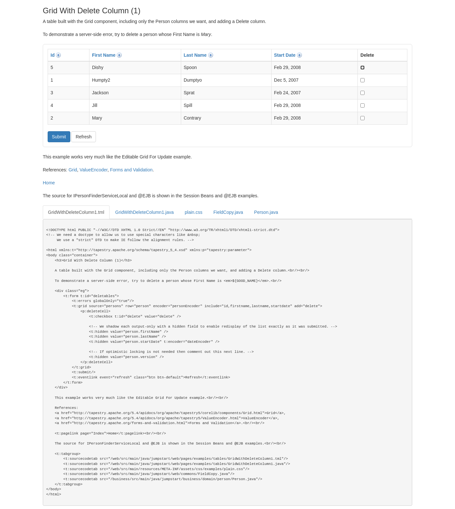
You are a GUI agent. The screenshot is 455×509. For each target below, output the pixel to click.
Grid (72, 169)
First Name (103, 55)
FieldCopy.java (228, 212)
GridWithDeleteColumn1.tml (76, 212)
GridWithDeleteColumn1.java (144, 212)
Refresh (83, 136)
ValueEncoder (94, 169)
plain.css (193, 212)
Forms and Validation (131, 169)
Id (52, 55)
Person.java (266, 212)
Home (49, 182)
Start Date (285, 55)
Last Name (195, 55)
